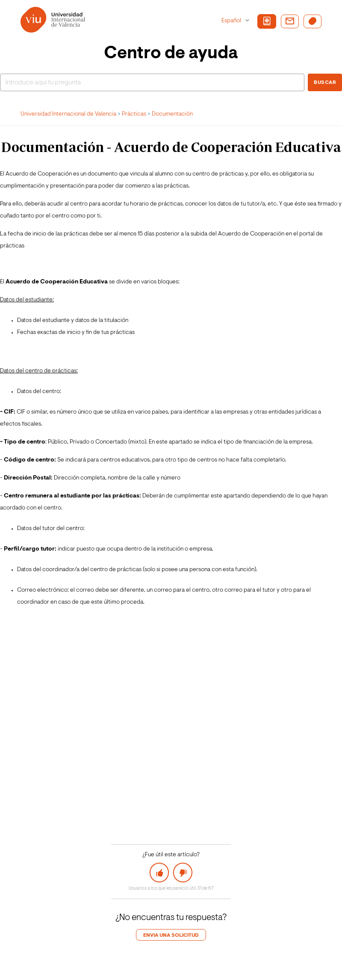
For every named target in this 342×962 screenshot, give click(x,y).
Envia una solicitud (171, 935)
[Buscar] (152, 82)
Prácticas (134, 114)
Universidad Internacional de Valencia (68, 114)
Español (231, 21)
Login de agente (33, 951)
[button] (159, 872)
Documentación (172, 114)
